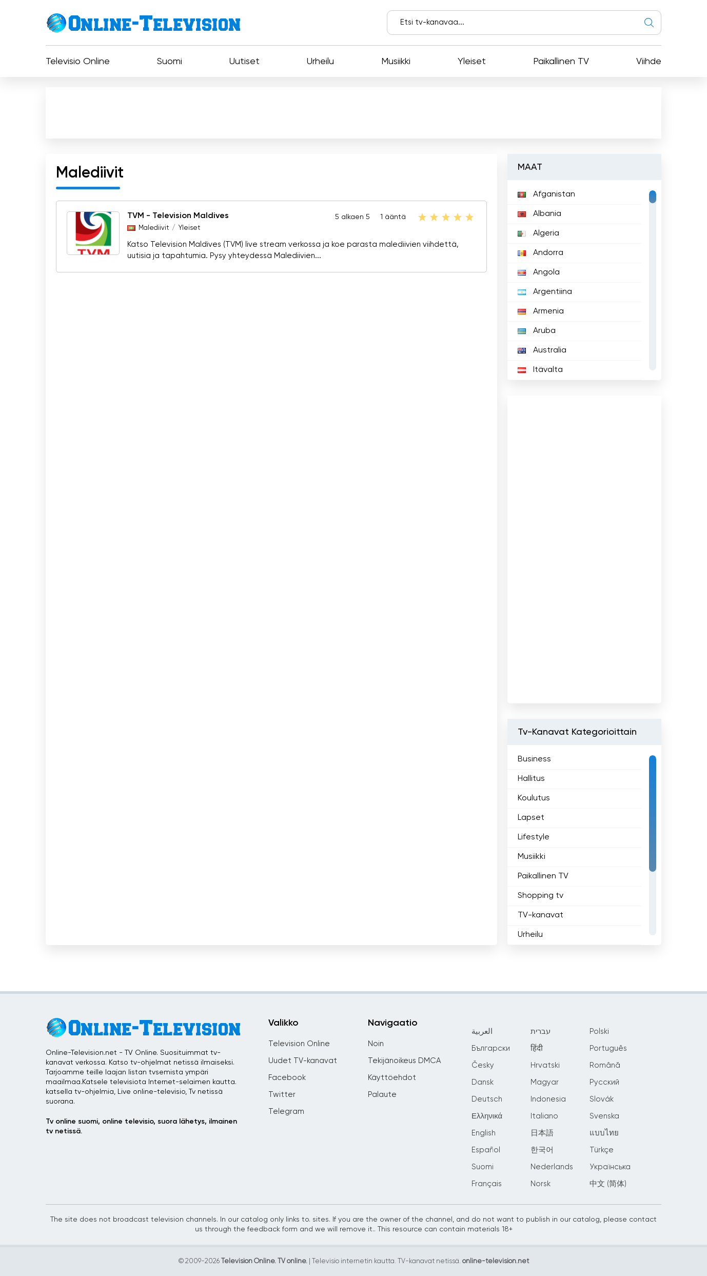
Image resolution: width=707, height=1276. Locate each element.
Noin (376, 1044)
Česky (483, 1065)
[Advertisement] (353, 112)
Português (608, 1048)
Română (605, 1065)
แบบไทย (604, 1133)
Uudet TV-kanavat (302, 1061)
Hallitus (531, 779)
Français (487, 1184)
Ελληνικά (487, 1116)
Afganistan (546, 194)
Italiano (544, 1116)
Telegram (286, 1111)
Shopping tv (540, 896)
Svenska (604, 1116)
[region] (584, 280)
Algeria (538, 233)
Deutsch (487, 1099)
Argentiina (545, 292)
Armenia (541, 311)
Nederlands (552, 1167)
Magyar (545, 1082)
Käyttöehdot (392, 1078)
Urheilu (320, 61)
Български (491, 1048)
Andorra (540, 253)
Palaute (382, 1094)
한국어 (542, 1150)
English (484, 1133)
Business (534, 759)
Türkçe (602, 1150)
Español (486, 1150)
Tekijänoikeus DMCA (404, 1061)
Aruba (537, 331)
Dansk (483, 1082)
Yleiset (472, 61)
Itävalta (540, 370)
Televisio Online (78, 61)
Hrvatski (545, 1065)
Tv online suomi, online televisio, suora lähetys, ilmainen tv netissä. (141, 1126)
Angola (539, 272)
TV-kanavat (540, 915)
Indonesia (548, 1099)
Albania (539, 214)
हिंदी (537, 1048)
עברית (541, 1031)
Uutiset (244, 61)
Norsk (541, 1184)
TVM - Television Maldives (178, 216)
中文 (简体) (608, 1184)
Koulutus (534, 798)
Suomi (169, 61)
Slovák (602, 1099)
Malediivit (154, 228)
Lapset (531, 818)
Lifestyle (533, 837)
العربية (482, 1031)
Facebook (287, 1078)
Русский (604, 1082)
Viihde (648, 61)
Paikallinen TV (561, 61)
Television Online (299, 1044)
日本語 (542, 1133)
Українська (610, 1167)
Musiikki (395, 61)
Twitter (282, 1094)
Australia (542, 350)
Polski (599, 1031)
